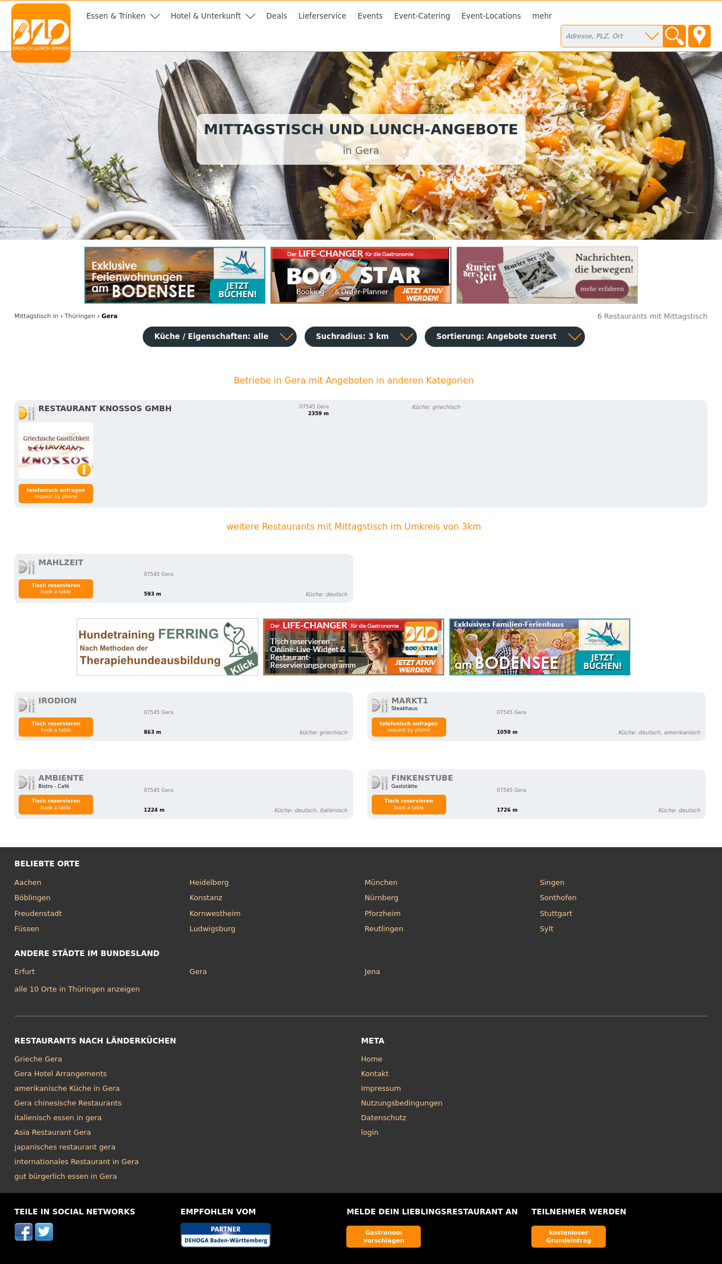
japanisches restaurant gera (65, 1147)
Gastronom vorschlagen (383, 1236)
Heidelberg (209, 882)
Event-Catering (422, 16)
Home (371, 1059)
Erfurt (25, 971)
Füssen (27, 928)
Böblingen (33, 897)
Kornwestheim (215, 913)
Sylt (546, 928)
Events (370, 16)
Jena (373, 971)
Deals (276, 16)
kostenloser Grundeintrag (568, 1236)
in (37, 316)
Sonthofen (558, 897)
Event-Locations (491, 16)
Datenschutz (383, 1117)
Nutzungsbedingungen (402, 1103)
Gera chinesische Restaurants (68, 1103)
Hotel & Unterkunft (206, 16)
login (369, 1132)
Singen (552, 882)
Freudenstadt (38, 913)
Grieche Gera (38, 1059)
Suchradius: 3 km (352, 336)
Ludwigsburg (212, 928)
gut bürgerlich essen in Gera (66, 1176)
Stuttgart (556, 913)
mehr (542, 16)
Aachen (28, 882)
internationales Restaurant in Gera (77, 1161)
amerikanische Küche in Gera (67, 1088)
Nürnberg (382, 897)
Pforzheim (383, 913)
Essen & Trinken (116, 16)
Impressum (381, 1088)
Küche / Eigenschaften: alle (211, 336)
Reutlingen (384, 928)
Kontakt (375, 1073)
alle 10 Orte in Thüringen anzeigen (77, 989)
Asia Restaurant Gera (53, 1132)
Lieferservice (322, 16)
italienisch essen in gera (58, 1117)
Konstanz (206, 897)
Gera (198, 971)
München (381, 882)
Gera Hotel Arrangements (61, 1073)
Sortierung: (496, 336)
